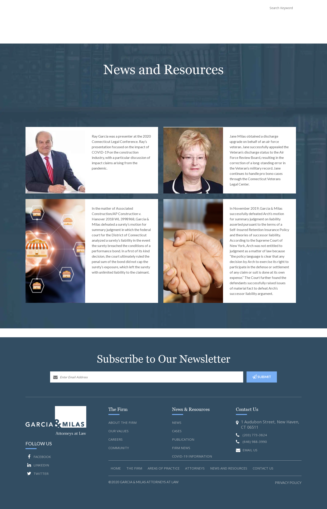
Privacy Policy (288, 483)
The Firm (134, 468)
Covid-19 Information (192, 456)
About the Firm (122, 422)
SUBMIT (261, 377)
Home (130, 20)
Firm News (181, 448)
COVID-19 (260, 20)
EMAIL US (246, 450)
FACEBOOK (38, 456)
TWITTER (37, 473)
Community (118, 448)
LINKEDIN (37, 465)
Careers (115, 439)
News (176, 422)
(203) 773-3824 (202, 7)
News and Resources (232, 20)
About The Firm (151, 20)
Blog (275, 20)
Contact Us (292, 20)
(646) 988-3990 (237, 7)
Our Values (118, 431)
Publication (183, 439)
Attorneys (203, 20)
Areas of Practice (164, 468)
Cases (177, 431)
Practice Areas (179, 20)
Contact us (263, 468)
